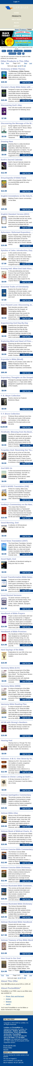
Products (16, 16)
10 (18, 66)
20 (20, 66)
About (16, 26)
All (23, 53)
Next (25, 63)
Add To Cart (26, 82)
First (2, 63)
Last (30, 63)
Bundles (9, 51)
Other (19, 53)
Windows (9, 1001)
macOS (8, 1004)
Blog (16, 23)
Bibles (4, 51)
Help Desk (16, 19)
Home (16, 13)
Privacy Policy (7, 1047)
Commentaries (18, 51)
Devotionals (27, 51)
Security (5, 1049)
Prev (7, 63)
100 (24, 66)
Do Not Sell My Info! (9, 1045)
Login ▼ (16, 2)
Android (8, 999)
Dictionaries (12, 53)
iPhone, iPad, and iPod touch (15, 996)
